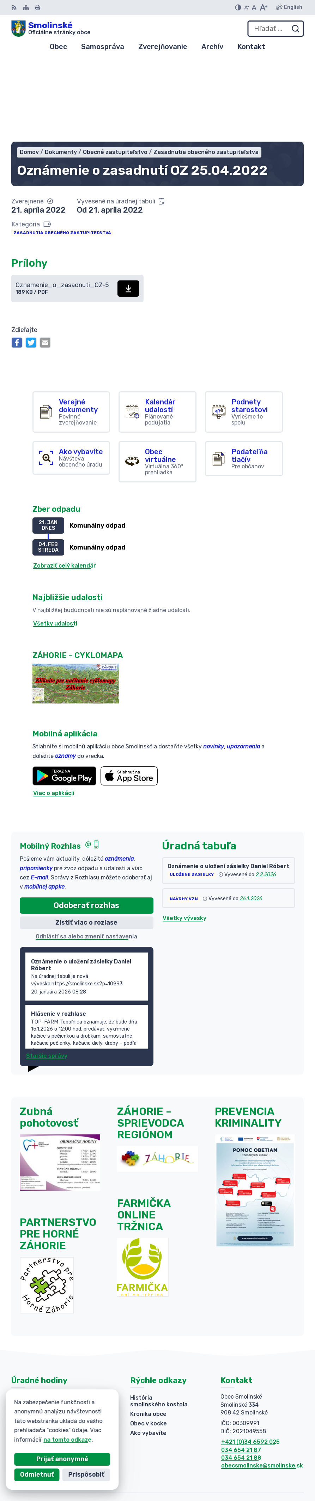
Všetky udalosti (55, 541)
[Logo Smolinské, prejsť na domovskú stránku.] (51, 28)
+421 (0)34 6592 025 (250, 1359)
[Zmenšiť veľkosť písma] (246, 7)
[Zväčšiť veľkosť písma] (263, 7)
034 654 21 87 (241, 1367)
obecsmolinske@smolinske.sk (262, 1383)
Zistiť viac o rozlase (86, 840)
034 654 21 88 (241, 1375)
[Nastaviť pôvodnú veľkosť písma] (254, 7)
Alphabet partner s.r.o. (271, 1463)
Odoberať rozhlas (86, 823)
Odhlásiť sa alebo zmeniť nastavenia (86, 854)
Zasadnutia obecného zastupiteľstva (62, 150)
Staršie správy (46, 973)
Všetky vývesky (184, 835)
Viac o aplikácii (53, 710)
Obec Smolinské (281, 1473)
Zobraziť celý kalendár (64, 483)
